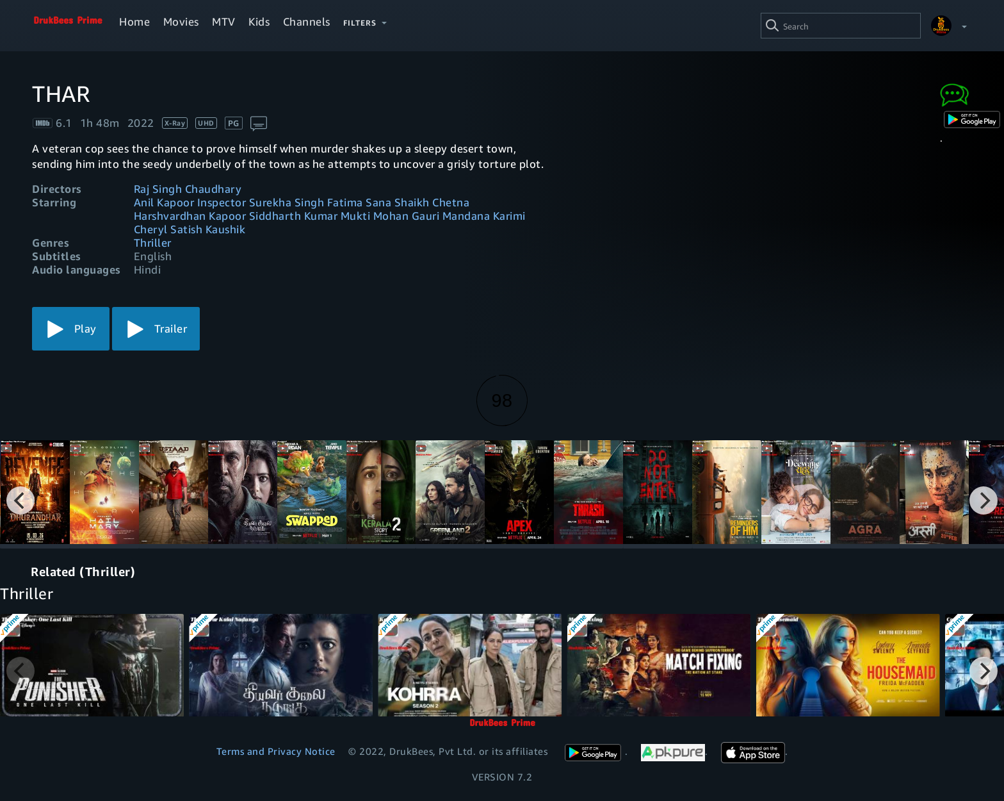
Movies (181, 21)
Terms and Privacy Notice (276, 751)
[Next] (983, 500)
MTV (224, 21)
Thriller (153, 242)
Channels (306, 21)
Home (134, 21)
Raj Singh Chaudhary (188, 188)
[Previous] (20, 500)
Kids (259, 21)
